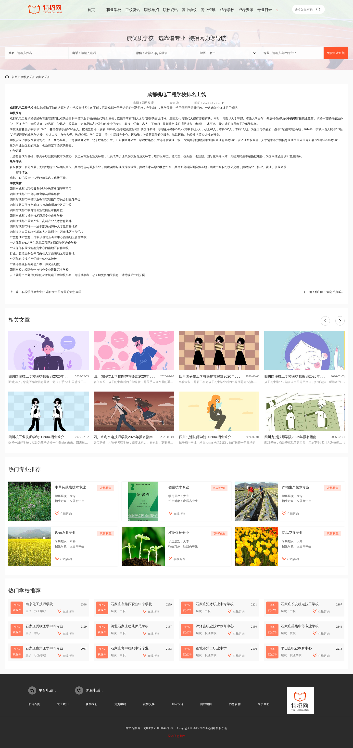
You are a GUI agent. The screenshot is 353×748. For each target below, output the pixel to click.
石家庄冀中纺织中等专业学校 (133, 648)
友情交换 (149, 704)
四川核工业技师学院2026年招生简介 (36, 437)
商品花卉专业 (292, 533)
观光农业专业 (65, 533)
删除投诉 (177, 704)
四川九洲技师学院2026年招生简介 (205, 437)
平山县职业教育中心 (296, 648)
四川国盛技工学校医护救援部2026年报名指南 (43, 376)
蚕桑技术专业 (178, 487)
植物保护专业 (178, 533)
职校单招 (151, 10)
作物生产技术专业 (295, 487)
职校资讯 (170, 10)
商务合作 (235, 704)
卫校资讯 (132, 10)
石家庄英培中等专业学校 (300, 626)
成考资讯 (246, 10)
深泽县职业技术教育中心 (215, 626)
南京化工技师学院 (39, 604)
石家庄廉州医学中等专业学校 (47, 648)
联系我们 (91, 704)
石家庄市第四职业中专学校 (131, 604)
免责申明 (120, 704)
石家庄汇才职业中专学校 (215, 604)
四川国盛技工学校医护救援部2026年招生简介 (299, 376)
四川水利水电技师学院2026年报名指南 (123, 437)
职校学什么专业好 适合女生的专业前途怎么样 (51, 292)
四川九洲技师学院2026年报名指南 (290, 437)
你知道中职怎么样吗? (329, 292)
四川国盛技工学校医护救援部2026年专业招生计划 (132, 376)
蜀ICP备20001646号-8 (158, 728)
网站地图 (206, 704)
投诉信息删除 (176, 736)
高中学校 (189, 10)
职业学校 (113, 10)
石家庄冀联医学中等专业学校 (47, 626)
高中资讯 (208, 10)
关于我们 (63, 704)
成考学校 (227, 10)
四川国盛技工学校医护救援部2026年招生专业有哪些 (219, 376)
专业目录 (264, 10)
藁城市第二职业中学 (211, 648)
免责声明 (263, 704)
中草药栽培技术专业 (70, 487)
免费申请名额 (336, 53)
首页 (91, 10)
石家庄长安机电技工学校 (300, 604)
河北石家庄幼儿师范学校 (130, 626)
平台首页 (34, 704)
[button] (325, 321)
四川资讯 (42, 77)
